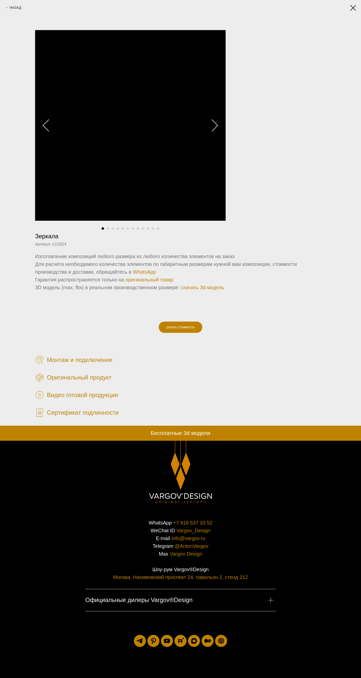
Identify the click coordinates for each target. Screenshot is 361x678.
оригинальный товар (149, 279)
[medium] (208, 641)
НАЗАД (15, 8)
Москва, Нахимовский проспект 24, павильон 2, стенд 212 (180, 577)
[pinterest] (153, 641)
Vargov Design (186, 554)
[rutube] (180, 641)
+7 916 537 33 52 (192, 522)
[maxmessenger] (194, 641)
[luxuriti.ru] (221, 641)
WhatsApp (144, 272)
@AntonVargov (191, 546)
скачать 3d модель (202, 287)
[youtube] (167, 641)
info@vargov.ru (188, 538)
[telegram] (140, 641)
